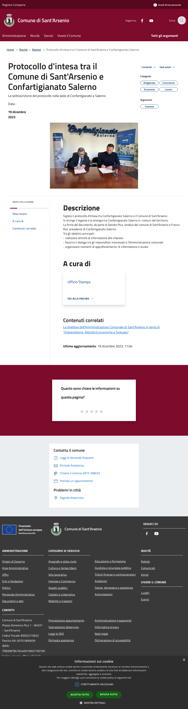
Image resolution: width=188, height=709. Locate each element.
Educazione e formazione (110, 561)
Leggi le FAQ (56, 633)
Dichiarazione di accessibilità (112, 640)
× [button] (183, 660)
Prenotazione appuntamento (66, 620)
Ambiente (101, 581)
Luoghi (145, 593)
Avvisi (145, 574)
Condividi (149, 67)
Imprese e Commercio (61, 581)
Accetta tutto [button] (80, 694)
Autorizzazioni (104, 594)
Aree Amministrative (15, 568)
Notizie (36, 49)
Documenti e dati (13, 601)
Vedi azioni (168, 67)
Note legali (101, 633)
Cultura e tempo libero (62, 568)
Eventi (145, 599)
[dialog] (94, 682)
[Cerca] (181, 20)
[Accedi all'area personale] (167, 5)
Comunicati (148, 568)
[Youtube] (148, 20)
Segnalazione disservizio (63, 627)
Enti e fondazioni (12, 581)
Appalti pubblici (58, 588)
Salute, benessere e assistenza (114, 587)
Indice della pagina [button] (23, 202)
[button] (94, 703)
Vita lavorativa (57, 574)
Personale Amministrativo (18, 594)
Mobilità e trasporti (60, 601)
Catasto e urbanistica (61, 594)
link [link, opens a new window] (129, 677)
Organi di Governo (13, 561)
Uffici (5, 574)
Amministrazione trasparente (113, 620)
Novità (23, 49)
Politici (6, 588)
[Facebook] (139, 20)
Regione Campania (13, 5)
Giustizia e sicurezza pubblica (113, 568)
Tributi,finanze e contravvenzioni (115, 574)
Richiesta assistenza (61, 640)
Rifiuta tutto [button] (109, 694)
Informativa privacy (107, 627)
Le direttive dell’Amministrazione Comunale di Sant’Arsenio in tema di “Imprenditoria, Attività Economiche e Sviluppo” (111, 330)
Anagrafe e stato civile (62, 561)
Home (10, 49)
